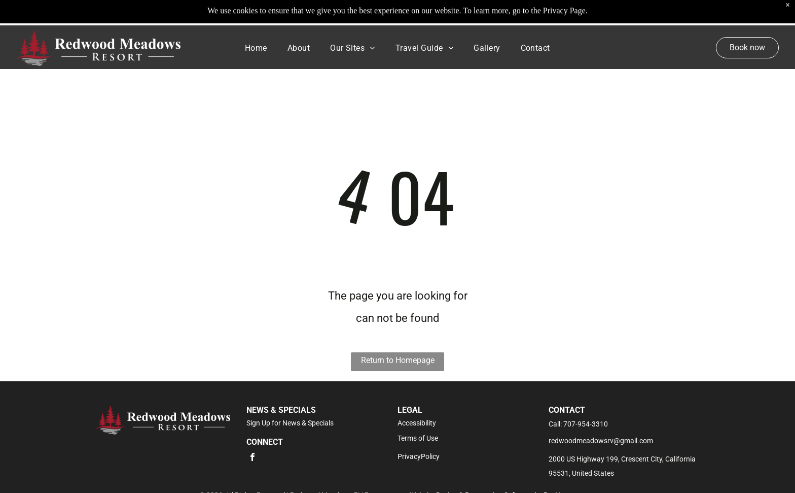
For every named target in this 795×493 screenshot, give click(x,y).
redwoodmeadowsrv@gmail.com (601, 441)
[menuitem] (256, 48)
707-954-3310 (585, 424)
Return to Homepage (398, 360)
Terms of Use (417, 438)
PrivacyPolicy (418, 456)
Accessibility (416, 423)
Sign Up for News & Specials (290, 423)
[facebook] (252, 458)
